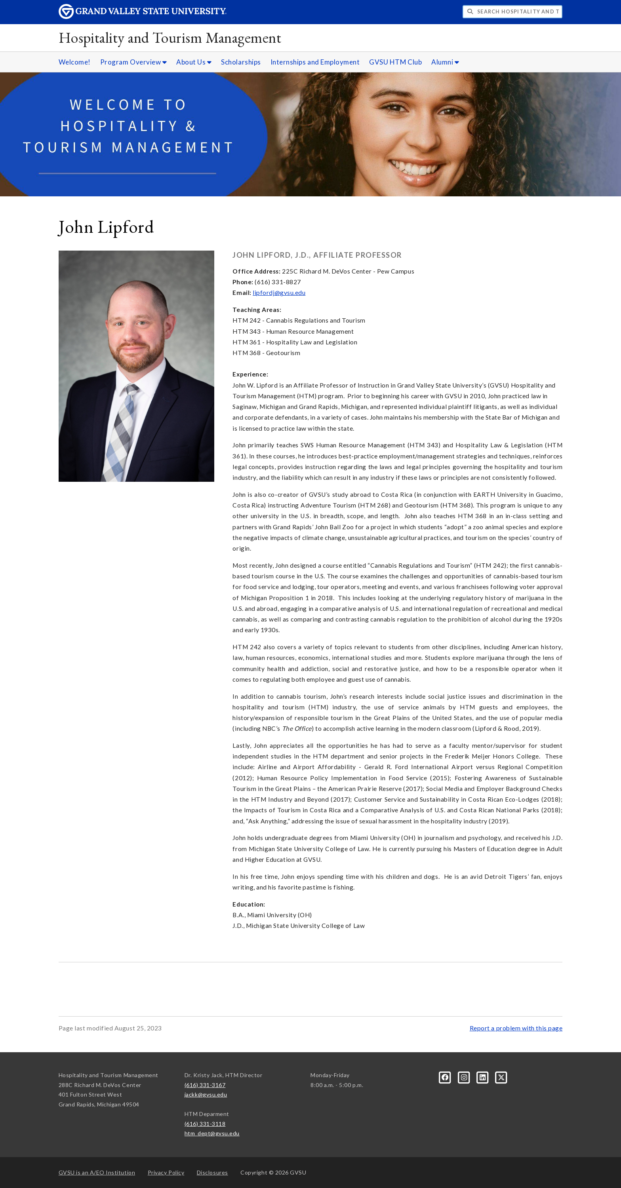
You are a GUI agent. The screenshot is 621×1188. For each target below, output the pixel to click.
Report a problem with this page (516, 1028)
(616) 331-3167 (205, 1085)
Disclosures (212, 1172)
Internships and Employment (315, 62)
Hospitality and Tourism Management (170, 37)
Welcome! (75, 62)
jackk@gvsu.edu (206, 1094)
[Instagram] (464, 1076)
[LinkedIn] (483, 1076)
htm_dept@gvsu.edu (212, 1133)
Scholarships (241, 62)
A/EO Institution (97, 1172)
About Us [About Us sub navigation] (193, 62)
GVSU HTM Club (395, 62)
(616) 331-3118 (205, 1123)
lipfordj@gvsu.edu (279, 292)
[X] (501, 1076)
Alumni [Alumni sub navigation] (445, 62)
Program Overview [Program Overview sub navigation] (133, 62)
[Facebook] (445, 1076)
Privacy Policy (166, 1172)
